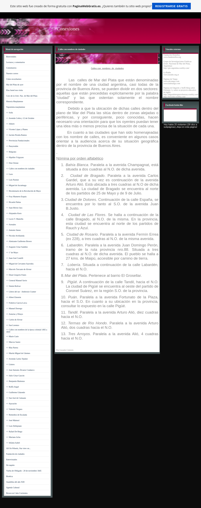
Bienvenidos (11, 57)
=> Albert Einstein (13, 297)
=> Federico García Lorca (16, 303)
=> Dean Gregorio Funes (16, 275)
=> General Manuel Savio (16, 280)
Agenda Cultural (12, 487)
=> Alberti (10, 124)
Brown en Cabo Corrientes (17, 493)
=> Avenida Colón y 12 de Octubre (20, 118)
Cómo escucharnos (13, 79)
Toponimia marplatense (15, 107)
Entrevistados (11, 459)
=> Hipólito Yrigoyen (15, 157)
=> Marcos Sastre (13, 342)
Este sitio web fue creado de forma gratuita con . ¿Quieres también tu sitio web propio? (100, 6)
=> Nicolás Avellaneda (15, 236)
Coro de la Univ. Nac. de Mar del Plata (21, 96)
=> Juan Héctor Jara (14, 208)
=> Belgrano (11, 152)
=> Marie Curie (12, 336)
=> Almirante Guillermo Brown (19, 241)
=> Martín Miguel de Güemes (18, 353)
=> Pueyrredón (12, 146)
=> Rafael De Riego (14, 431)
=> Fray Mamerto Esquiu (16, 196)
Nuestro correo (12, 73)
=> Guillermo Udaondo (15, 392)
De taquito (10, 465)
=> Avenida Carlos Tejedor (17, 359)
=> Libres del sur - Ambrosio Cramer (21, 292)
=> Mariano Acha (13, 437)
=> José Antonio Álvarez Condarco (20, 370)
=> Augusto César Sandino (17, 247)
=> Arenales (11, 224)
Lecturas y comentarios (15, 62)
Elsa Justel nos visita (14, 90)
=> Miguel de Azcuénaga (16, 185)
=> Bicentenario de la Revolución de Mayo (23, 191)
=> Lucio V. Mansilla (14, 219)
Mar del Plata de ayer (14, 85)
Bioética (9, 476)
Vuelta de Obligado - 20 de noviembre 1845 (23, 471)
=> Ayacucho (11, 403)
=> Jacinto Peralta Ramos (16, 135)
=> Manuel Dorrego (14, 308)
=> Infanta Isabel (13, 443)
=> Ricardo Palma (13, 202)
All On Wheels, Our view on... (18, 448)
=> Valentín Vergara (14, 409)
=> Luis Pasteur (12, 180)
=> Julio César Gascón (15, 376)
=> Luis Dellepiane (14, 426)
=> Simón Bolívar (13, 286)
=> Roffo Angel (12, 387)
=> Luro (9, 174)
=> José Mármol (12, 420)
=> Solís (9, 113)
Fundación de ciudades (15, 454)
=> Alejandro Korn (13, 213)
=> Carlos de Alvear (14, 320)
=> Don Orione (12, 163)
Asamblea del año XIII (15, 482)
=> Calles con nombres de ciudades (20, 168)
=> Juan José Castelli (14, 258)
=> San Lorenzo (12, 325)
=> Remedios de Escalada (16, 415)
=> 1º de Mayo (12, 252)
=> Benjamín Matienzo (15, 381)
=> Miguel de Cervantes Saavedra (19, 264)
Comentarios (11, 68)
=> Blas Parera (12, 348)
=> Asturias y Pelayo (14, 314)
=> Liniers (10, 364)
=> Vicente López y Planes (17, 129)
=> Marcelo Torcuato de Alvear (18, 269)
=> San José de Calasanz (16, 398)
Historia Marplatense (14, 101)
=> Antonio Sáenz (13, 230)
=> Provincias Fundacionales (17, 140)
